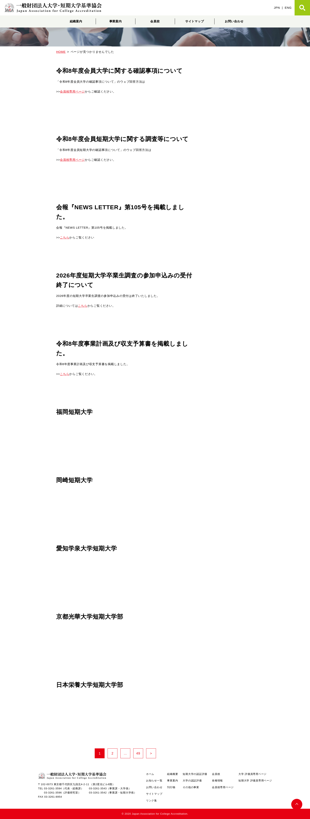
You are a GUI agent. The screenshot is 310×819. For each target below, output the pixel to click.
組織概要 (172, 774)
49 (139, 753)
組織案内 (76, 21)
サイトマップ (194, 21)
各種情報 (217, 780)
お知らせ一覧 (154, 780)
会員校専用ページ (72, 91)
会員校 (155, 21)
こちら (64, 237)
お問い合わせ (234, 21)
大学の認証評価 (192, 780)
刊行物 (171, 787)
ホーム (150, 774)
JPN (277, 7)
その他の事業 (191, 787)
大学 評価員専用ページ (252, 774)
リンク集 (151, 800)
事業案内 (115, 21)
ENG (288, 7)
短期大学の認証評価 (195, 774)
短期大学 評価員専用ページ (255, 780)
